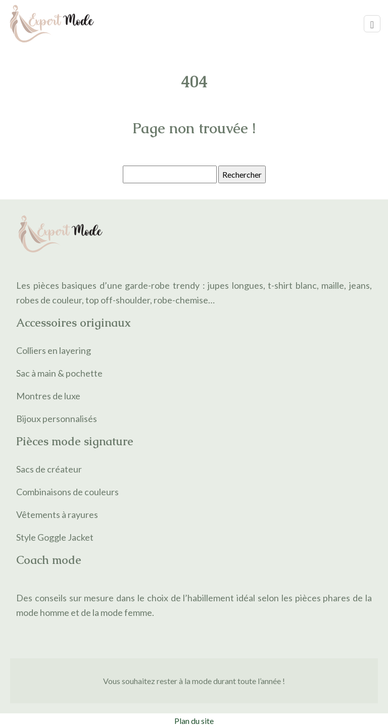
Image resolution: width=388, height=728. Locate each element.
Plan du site (194, 720)
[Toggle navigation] (372, 23)
